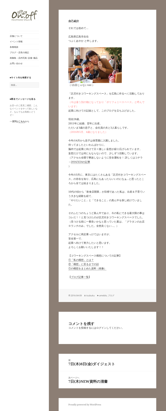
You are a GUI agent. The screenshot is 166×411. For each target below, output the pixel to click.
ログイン (101, 327)
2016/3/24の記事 (80, 162)
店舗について (16, 36)
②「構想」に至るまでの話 (83, 264)
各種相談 (14, 46)
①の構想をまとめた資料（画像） (87, 268)
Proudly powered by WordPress (84, 404)
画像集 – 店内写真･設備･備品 (24, 57)
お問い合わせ (16, 63)
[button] (24, 15)
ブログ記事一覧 (80, 277)
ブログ (111, 295)
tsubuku (90, 295)
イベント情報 (16, 41)
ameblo (103, 295)
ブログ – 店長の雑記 (19, 52)
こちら (22, 121)
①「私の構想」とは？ (81, 260)
